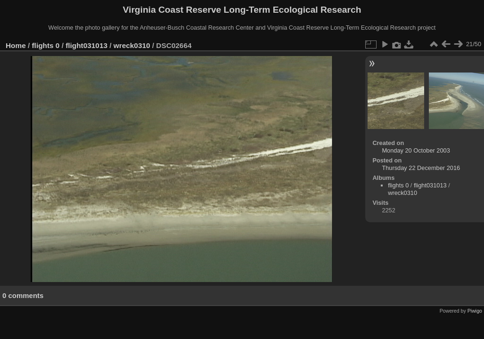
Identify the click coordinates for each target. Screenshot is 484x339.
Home (16, 45)
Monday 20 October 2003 (416, 150)
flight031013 (86, 45)
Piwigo (475, 311)
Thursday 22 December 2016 (421, 167)
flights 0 (46, 45)
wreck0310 (132, 45)
